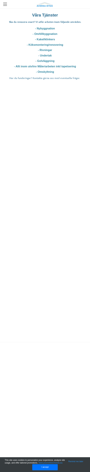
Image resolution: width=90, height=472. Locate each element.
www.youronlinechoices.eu (50, 463)
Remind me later (75, 461)
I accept (45, 467)
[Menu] (5, 4)
